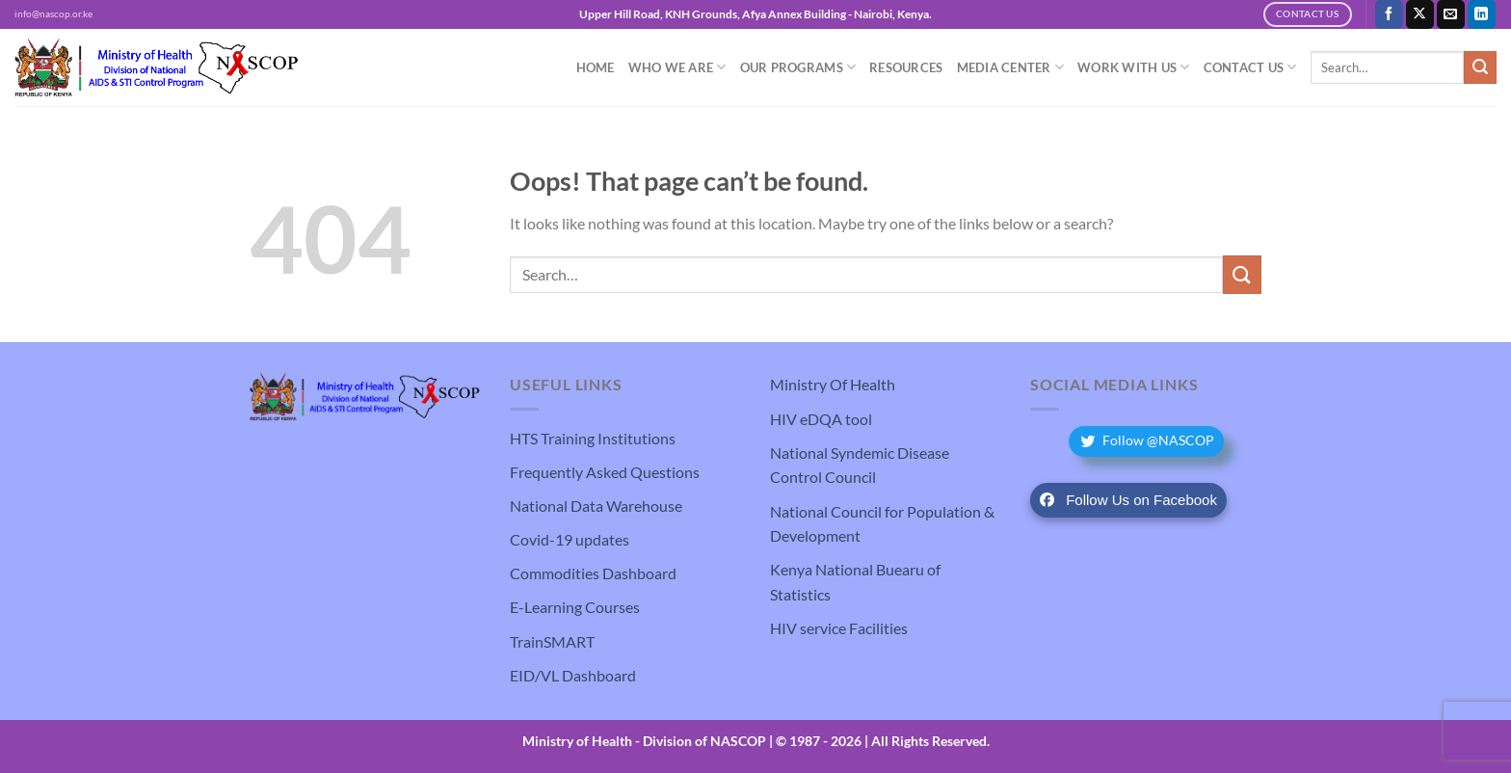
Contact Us (1250, 67)
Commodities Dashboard (593, 573)
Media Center (1011, 67)
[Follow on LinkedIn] (1482, 14)
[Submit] (1480, 67)
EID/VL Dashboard (573, 675)
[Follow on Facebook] (1389, 14)
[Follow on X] (1420, 14)
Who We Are (677, 67)
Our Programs (798, 67)
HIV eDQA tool (821, 419)
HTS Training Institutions (593, 438)
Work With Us (1133, 67)
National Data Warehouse (596, 505)
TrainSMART (552, 641)
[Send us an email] (1451, 14)
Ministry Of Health (832, 384)
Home (595, 67)
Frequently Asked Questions (605, 472)
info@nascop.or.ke (53, 14)
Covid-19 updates (569, 539)
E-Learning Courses (575, 607)
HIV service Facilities (839, 628)
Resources (905, 67)
